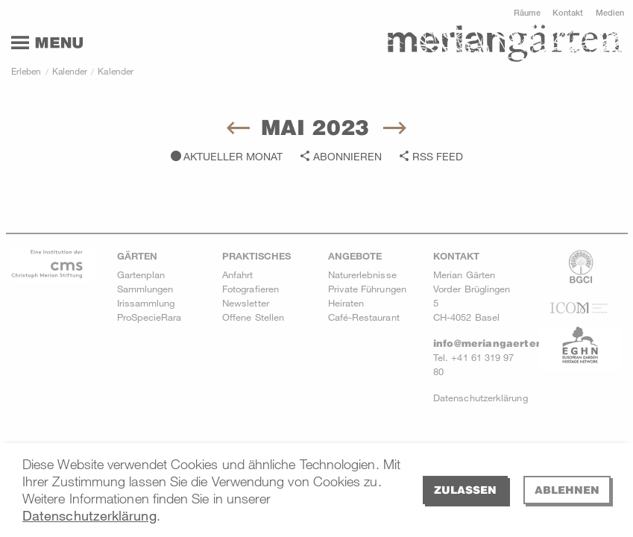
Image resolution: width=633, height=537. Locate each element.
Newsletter (245, 303)
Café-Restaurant (364, 317)
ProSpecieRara (149, 317)
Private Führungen (367, 289)
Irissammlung (146, 303)
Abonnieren (347, 156)
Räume (527, 12)
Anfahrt (237, 274)
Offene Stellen (253, 317)
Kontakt (568, 12)
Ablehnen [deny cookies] (567, 489)
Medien (610, 12)
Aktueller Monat (233, 156)
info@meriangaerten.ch (496, 343)
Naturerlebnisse (362, 274)
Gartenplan (141, 274)
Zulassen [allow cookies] (465, 489)
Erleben (26, 71)
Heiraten (346, 303)
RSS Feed (437, 156)
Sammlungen (145, 289)
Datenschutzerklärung (89, 515)
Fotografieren (250, 289)
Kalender (70, 71)
